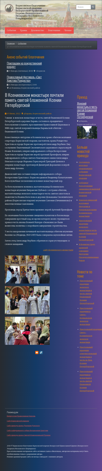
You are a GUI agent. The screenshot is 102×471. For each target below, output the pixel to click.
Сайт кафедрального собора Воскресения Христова (27, 430)
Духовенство (37, 30)
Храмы (23, 30)
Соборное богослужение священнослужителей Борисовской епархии (89, 189)
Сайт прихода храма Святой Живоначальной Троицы (28, 435)
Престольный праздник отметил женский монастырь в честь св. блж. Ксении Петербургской (88, 357)
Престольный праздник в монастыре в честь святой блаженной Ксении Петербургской (87, 381)
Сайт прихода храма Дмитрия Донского (23, 426)
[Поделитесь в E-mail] (36, 352)
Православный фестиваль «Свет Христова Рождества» (24, 78)
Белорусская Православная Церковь (21, 416)
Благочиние (54, 30)
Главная (11, 43)
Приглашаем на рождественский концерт (24, 65)
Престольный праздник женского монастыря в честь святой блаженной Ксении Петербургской (88, 230)
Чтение (68, 30)
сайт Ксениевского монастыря (58, 250)
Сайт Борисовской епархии (18, 421)
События (11, 30)
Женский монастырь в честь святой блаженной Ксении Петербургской (87, 110)
